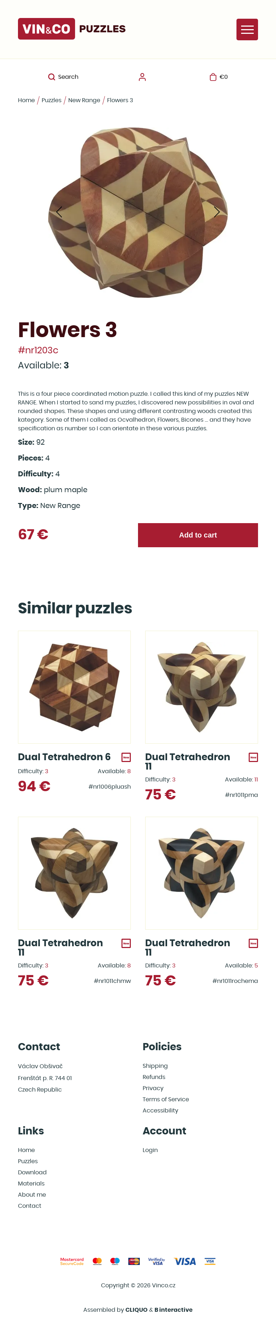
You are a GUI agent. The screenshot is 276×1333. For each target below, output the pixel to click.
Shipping (155, 1066)
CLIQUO (136, 1310)
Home (26, 100)
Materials (31, 1184)
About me (32, 1195)
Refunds (154, 1077)
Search (63, 77)
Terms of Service (166, 1099)
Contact (29, 1206)
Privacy (153, 1088)
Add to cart (198, 535)
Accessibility (160, 1111)
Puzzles (51, 100)
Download (32, 1172)
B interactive (174, 1310)
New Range (84, 100)
